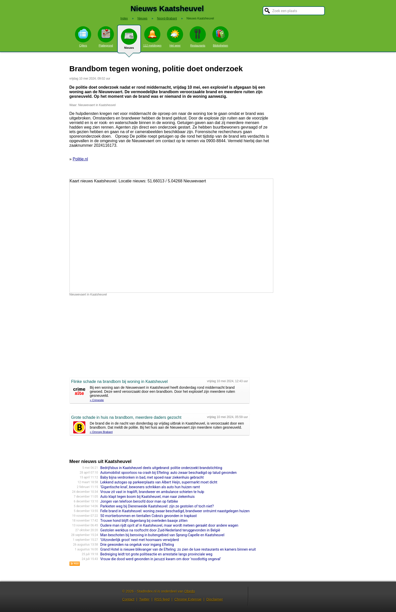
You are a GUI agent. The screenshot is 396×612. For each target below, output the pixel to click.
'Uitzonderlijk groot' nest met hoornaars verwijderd (139, 540)
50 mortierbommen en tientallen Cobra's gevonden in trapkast (148, 516)
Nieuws (129, 41)
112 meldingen (152, 36)
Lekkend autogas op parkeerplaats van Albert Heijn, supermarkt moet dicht (158, 482)
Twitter (144, 599)
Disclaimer (214, 599)
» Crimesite (97, 400)
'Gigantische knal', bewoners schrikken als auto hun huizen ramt (150, 487)
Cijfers (83, 36)
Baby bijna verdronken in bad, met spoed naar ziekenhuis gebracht (152, 477)
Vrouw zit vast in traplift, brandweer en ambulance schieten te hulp (152, 492)
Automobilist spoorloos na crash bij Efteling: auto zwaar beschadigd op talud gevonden (168, 473)
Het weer (175, 36)
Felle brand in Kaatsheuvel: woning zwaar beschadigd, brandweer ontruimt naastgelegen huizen (175, 511)
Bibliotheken (220, 36)
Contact (128, 599)
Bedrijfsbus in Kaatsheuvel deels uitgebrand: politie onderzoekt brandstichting (161, 468)
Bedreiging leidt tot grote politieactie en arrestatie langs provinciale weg (156, 554)
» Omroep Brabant (101, 431)
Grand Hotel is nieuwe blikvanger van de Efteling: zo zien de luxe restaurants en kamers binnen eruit (178, 549)
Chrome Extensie (187, 599)
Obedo (189, 591)
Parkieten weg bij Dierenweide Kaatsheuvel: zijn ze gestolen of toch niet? (157, 506)
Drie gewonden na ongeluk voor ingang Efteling (137, 545)
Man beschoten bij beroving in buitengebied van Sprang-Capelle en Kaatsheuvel (162, 535)
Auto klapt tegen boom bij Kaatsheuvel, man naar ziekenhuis (147, 497)
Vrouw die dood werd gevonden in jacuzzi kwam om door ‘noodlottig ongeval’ (160, 559)
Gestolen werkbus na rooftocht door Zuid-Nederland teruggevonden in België (160, 530)
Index (124, 18)
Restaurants (198, 36)
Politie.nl (80, 159)
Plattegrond (106, 36)
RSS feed (161, 599)
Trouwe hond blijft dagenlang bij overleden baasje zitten (143, 521)
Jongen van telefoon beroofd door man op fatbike (139, 501)
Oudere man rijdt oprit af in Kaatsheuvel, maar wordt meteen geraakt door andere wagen (169, 525)
